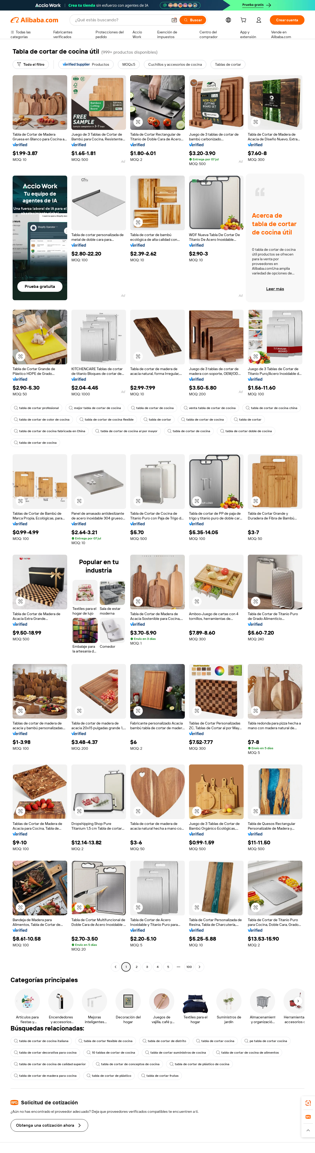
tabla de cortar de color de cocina (42, 419)
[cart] (244, 21)
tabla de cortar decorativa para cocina (45, 1052)
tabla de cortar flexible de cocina (105, 1041)
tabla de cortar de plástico (109, 1076)
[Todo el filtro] (31, 64)
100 (189, 967)
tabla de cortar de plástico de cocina (199, 1064)
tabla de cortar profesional (36, 408)
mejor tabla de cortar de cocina (95, 408)
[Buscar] (193, 20)
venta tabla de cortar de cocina (210, 408)
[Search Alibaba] (121, 20)
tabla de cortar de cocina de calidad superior (50, 1064)
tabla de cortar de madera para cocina (45, 1076)
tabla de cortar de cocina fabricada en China (49, 431)
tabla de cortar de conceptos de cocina (128, 1064)
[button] (174, 20)
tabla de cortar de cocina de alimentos (247, 1052)
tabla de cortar (157, 419)
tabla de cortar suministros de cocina (175, 1052)
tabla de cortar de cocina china (271, 408)
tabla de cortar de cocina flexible (107, 419)
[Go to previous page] (115, 967)
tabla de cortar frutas (159, 1076)
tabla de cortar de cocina (152, 408)
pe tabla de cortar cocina (265, 1041)
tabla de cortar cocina (215, 1041)
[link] (308, 1103)
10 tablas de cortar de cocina (111, 1052)
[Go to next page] (199, 967)
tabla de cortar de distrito (164, 1041)
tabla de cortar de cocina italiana (41, 1041)
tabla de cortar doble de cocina (246, 431)
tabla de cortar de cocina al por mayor (126, 431)
